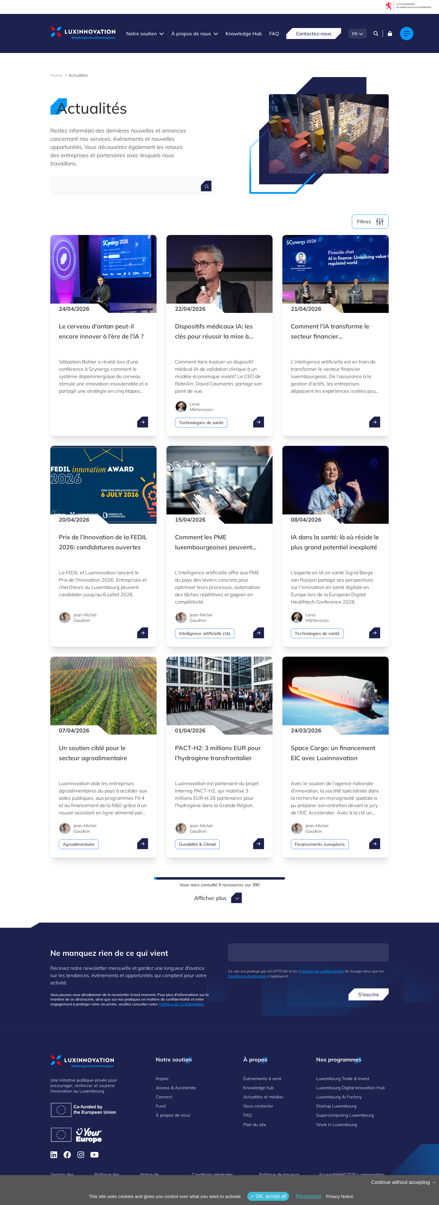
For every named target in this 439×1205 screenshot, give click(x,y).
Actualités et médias (263, 1097)
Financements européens (320, 844)
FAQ (274, 33)
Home (56, 75)
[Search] (376, 33)
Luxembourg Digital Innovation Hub (350, 1087)
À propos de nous (191, 33)
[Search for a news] (206, 186)
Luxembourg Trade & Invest (342, 1078)
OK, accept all (268, 1196)
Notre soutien (141, 33)
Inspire (162, 1078)
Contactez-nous (313, 33)
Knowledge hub (258, 1087)
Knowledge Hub (244, 33)
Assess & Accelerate (176, 1087)
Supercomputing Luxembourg (345, 1115)
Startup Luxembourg (336, 1106)
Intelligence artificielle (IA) (204, 633)
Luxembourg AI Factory (339, 1097)
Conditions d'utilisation (247, 976)
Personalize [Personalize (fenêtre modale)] (308, 1196)
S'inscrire (368, 994)
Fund (161, 1106)
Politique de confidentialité (181, 1004)
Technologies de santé (201, 422)
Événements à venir (262, 1078)
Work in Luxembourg (336, 1124)
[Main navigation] (406, 33)
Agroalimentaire (79, 844)
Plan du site (254, 1124)
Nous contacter (258, 1106)
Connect (164, 1097)
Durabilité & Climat (197, 844)
